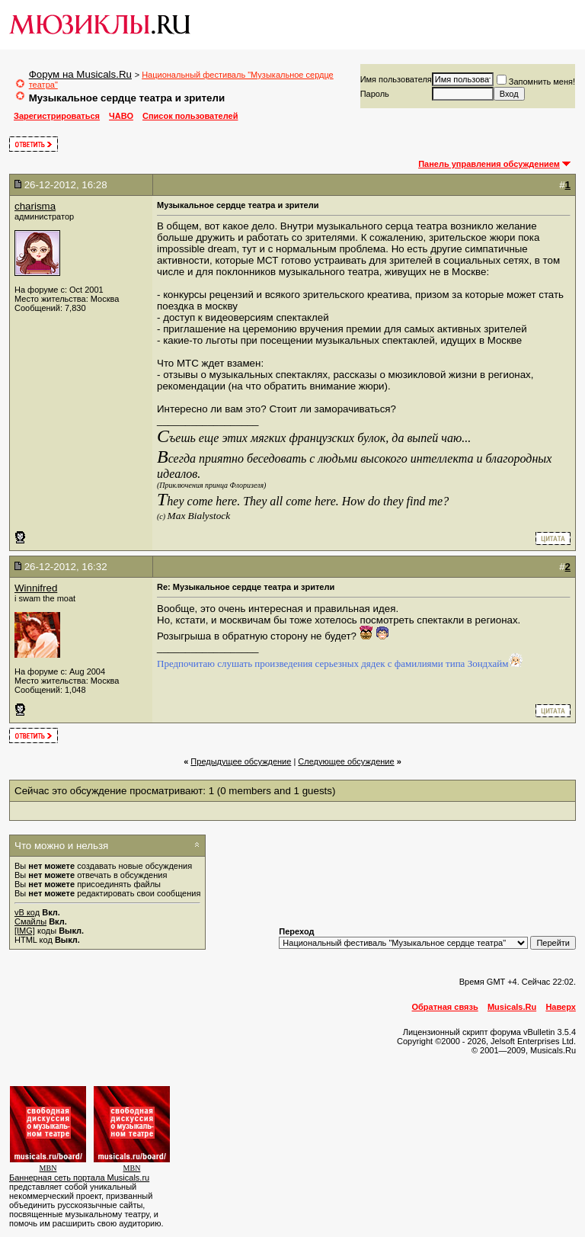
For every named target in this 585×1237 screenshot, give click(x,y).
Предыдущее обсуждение (240, 761)
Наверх (560, 1006)
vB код (27, 912)
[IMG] (24, 930)
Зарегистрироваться (57, 115)
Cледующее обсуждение (346, 761)
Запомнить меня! (536, 81)
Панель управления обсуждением (489, 163)
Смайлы (30, 921)
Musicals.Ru (512, 1006)
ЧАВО (121, 115)
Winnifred (35, 588)
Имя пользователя (396, 79)
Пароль (374, 93)
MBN (48, 1168)
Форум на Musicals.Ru (80, 74)
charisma (35, 206)
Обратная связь (445, 1006)
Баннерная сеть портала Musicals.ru (79, 1177)
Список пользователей (190, 115)
